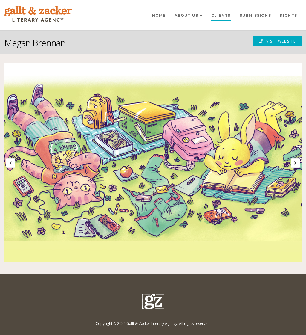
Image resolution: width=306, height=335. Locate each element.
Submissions (255, 15)
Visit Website (277, 41)
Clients (220, 15)
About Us (188, 15)
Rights (288, 15)
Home (159, 15)
